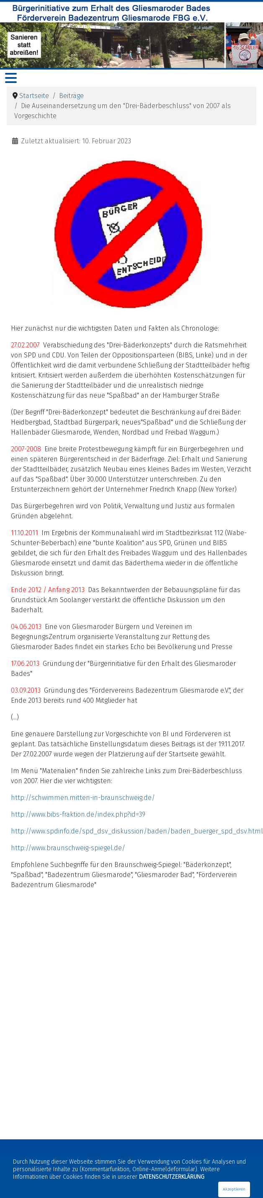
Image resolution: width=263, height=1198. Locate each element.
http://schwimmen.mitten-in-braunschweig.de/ (83, 798)
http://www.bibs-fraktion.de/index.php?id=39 (78, 814)
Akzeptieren (234, 1189)
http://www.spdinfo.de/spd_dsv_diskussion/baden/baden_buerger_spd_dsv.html (137, 831)
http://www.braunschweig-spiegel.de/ (68, 848)
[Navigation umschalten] (11, 78)
